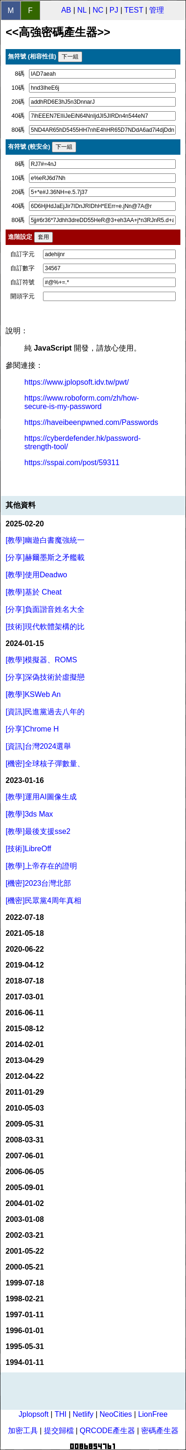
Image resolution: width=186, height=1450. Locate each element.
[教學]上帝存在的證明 (41, 866)
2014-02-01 (25, 1044)
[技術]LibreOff (28, 849)
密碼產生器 (160, 1431)
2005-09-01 (25, 1188)
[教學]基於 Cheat (34, 592)
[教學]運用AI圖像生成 (41, 797)
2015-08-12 (25, 1029)
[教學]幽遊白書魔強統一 (45, 540)
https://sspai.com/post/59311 (72, 463)
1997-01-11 (25, 1315)
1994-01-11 (25, 1362)
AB (66, 10)
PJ (113, 10)
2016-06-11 (25, 1013)
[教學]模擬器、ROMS (41, 660)
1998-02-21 (25, 1299)
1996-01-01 (25, 1331)
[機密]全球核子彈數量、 (45, 764)
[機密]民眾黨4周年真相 (43, 900)
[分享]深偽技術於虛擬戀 (45, 677)
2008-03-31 (25, 1140)
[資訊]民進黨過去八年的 (45, 712)
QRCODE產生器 (107, 1431)
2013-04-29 (25, 1060)
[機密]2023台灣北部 (38, 883)
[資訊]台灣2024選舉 (38, 746)
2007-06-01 (25, 1156)
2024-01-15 (25, 643)
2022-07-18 (25, 917)
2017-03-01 (25, 997)
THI (61, 1414)
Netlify (82, 1414)
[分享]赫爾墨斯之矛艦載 (45, 557)
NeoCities (116, 1414)
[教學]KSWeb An (33, 694)
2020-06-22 (25, 949)
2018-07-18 (25, 981)
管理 (156, 10)
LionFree (152, 1414)
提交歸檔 (59, 1431)
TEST (133, 10)
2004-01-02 (25, 1203)
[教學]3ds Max (29, 814)
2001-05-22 (25, 1251)
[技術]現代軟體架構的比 (45, 627)
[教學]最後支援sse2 (38, 831)
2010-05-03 (25, 1108)
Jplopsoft (34, 1414)
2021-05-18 (25, 933)
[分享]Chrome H (32, 729)
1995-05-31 (25, 1346)
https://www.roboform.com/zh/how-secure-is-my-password (81, 402)
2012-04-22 (25, 1076)
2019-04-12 (25, 965)
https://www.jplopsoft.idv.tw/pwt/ (76, 382)
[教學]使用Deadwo (36, 575)
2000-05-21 (25, 1267)
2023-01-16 (25, 780)
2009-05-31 (25, 1124)
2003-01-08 (25, 1219)
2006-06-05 (25, 1172)
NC (98, 10)
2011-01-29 (25, 1092)
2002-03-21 (25, 1235)
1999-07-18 (25, 1283)
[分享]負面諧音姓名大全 (45, 609)
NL (81, 10)
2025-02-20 (25, 524)
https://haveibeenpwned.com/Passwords (91, 422)
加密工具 (23, 1431)
